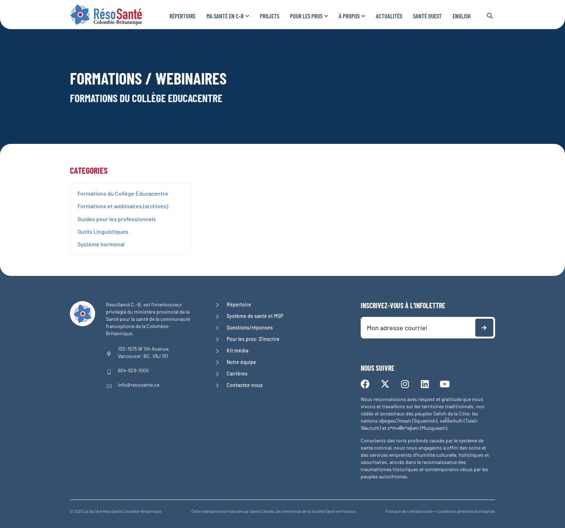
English (462, 15)
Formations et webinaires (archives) (122, 205)
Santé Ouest (427, 15)
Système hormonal (101, 244)
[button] (489, 15)
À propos (352, 16)
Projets (269, 15)
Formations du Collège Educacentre (122, 193)
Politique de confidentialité (409, 511)
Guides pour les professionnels (116, 218)
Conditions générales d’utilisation (466, 511)
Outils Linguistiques (102, 231)
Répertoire (182, 15)
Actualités (389, 15)
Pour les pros (309, 16)
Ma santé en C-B (227, 16)
